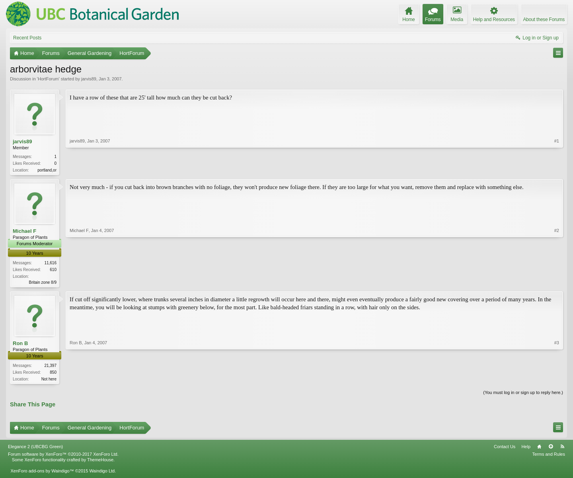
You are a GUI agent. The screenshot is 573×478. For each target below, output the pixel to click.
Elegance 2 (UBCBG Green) (35, 449)
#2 (556, 281)
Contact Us (504, 449)
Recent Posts (27, 38)
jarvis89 (88, 78)
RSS (562, 449)
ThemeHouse (100, 462)
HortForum (48, 78)
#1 (556, 169)
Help (525, 449)
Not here (49, 380)
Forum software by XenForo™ (63, 456)
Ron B (20, 344)
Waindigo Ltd (102, 473)
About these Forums (544, 19)
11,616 (50, 263)
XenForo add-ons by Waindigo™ (42, 473)
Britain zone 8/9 (43, 283)
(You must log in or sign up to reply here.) (523, 394)
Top (551, 449)
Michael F (24, 232)
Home (539, 449)
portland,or (47, 170)
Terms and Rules (548, 456)
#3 (556, 379)
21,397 (50, 367)
